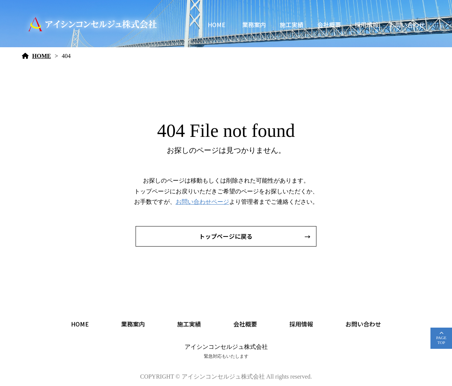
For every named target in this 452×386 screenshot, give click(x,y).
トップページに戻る (226, 236)
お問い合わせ (407, 24)
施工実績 (291, 24)
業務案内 (254, 24)
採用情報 (366, 24)
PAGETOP (441, 340)
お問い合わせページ (202, 202)
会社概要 (329, 24)
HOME (216, 24)
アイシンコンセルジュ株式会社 (226, 347)
